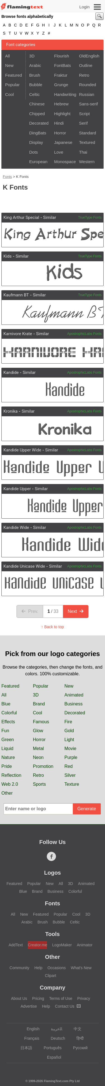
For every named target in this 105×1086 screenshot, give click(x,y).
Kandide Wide (16, 527)
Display (36, 142)
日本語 (23, 1048)
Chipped (37, 113)
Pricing (38, 998)
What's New (81, 968)
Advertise (28, 1006)
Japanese (63, 142)
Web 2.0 (9, 784)
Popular (12, 84)
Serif (83, 123)
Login (84, 6)
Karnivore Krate (17, 333)
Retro (84, 75)
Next (76, 611)
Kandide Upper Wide (22, 450)
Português (50, 1048)
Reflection (11, 775)
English (30, 1029)
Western (87, 161)
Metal (38, 748)
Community (19, 968)
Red (68, 766)
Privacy (83, 998)
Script (84, 113)
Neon (38, 757)
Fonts (7, 177)
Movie (70, 748)
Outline (85, 65)
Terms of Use (60, 998)
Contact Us (67, 1006)
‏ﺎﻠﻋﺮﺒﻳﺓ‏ (54, 1029)
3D (31, 56)
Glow (38, 730)
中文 (74, 1029)
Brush (34, 75)
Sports (39, 784)
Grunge (61, 84)
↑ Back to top (52, 627)
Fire (68, 721)
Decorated (38, 123)
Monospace (65, 161)
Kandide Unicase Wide (24, 566)
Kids (7, 256)
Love (58, 152)
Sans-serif (88, 103)
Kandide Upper (17, 488)
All (7, 56)
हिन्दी (77, 1038)
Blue (5, 704)
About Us (19, 998)
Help (38, 968)
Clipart (50, 975)
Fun (5, 730)
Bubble (35, 84)
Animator (84, 945)
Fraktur (60, 75)
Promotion (43, 766)
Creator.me (37, 945)
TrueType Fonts (90, 217)
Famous (41, 721)
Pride (6, 766)
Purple (70, 757)
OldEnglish (89, 56)
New (9, 65)
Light (69, 739)
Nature (8, 757)
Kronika (10, 411)
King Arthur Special (21, 217)
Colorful (9, 712)
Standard (87, 132)
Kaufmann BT (16, 294)
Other (7, 793)
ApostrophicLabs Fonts (84, 334)
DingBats (37, 132)
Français (29, 1038)
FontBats (62, 65)
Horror (60, 132)
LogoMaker (62, 945)
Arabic (35, 65)
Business (73, 704)
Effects (8, 721)
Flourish (61, 56)
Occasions (56, 968)
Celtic (34, 94)
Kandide (10, 372)
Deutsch (55, 1038)
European (38, 161)
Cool (9, 94)
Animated (73, 695)
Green (7, 739)
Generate (86, 808)
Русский (78, 1048)
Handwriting (65, 94)
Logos (52, 873)
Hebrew (61, 103)
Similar (49, 217)
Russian (86, 94)
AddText (16, 945)
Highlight (62, 113)
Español (51, 1057)
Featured (13, 75)
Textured (87, 142)
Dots (33, 152)
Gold (69, 730)
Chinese (37, 103)
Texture (71, 784)
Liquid (7, 748)
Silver (70, 775)
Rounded (87, 84)
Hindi (59, 123)
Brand (39, 704)
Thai (83, 152)
